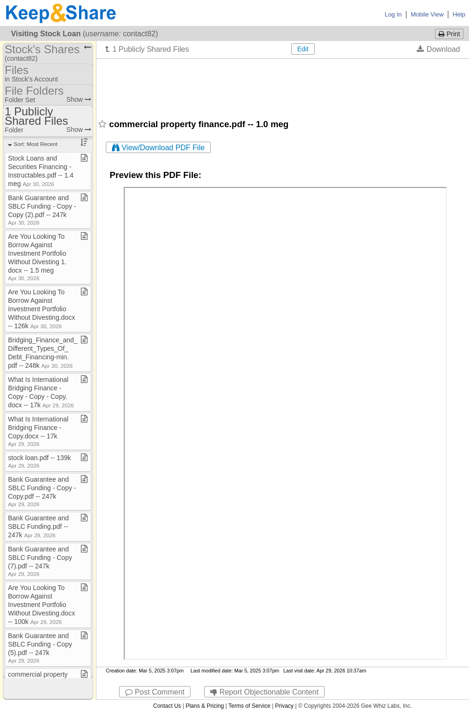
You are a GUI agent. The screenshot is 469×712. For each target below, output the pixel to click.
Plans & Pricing (205, 706)
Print (449, 34)
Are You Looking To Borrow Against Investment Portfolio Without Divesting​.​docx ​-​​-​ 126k (42, 309)
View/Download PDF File (158, 148)
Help (459, 14)
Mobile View (427, 14)
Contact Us (167, 706)
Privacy (284, 706)
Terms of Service (249, 706)
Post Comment (154, 692)
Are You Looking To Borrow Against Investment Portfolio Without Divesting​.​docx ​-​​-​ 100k (42, 604)
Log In (393, 14)
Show (78, 99)
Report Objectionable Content (264, 692)
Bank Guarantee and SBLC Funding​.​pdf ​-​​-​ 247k (38, 526)
